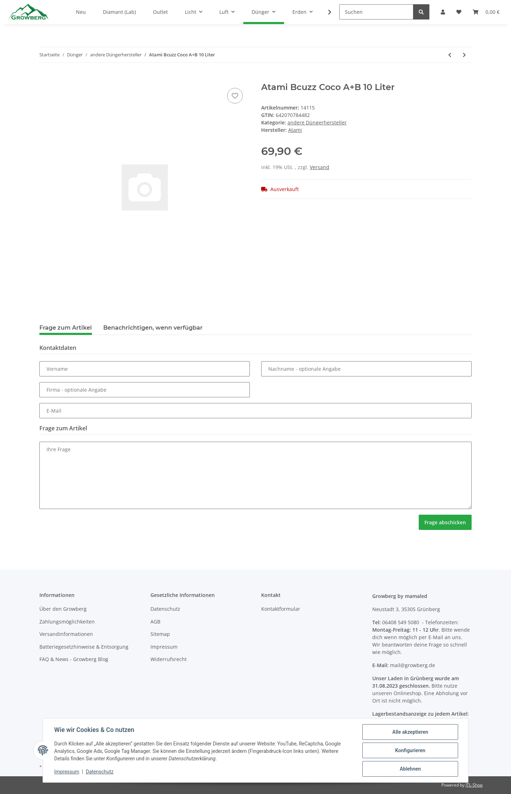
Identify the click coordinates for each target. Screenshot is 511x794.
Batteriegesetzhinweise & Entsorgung (83, 646)
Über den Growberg (63, 608)
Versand (319, 167)
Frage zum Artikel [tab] (65, 327)
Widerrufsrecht (168, 659)
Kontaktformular (280, 608)
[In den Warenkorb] (45, 78)
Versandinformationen (66, 634)
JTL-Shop (474, 785)
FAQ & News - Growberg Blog (73, 659)
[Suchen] (376, 11)
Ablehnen (410, 769)
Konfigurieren (410, 750)
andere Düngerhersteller (317, 122)
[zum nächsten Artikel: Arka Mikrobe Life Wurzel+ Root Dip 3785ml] (464, 54)
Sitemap (160, 634)
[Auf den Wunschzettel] (235, 96)
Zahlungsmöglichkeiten (67, 621)
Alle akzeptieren (410, 732)
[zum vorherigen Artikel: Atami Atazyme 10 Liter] (450, 54)
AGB (155, 621)
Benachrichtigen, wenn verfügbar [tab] (153, 327)
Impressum (163, 646)
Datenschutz (165, 608)
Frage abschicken (445, 522)
